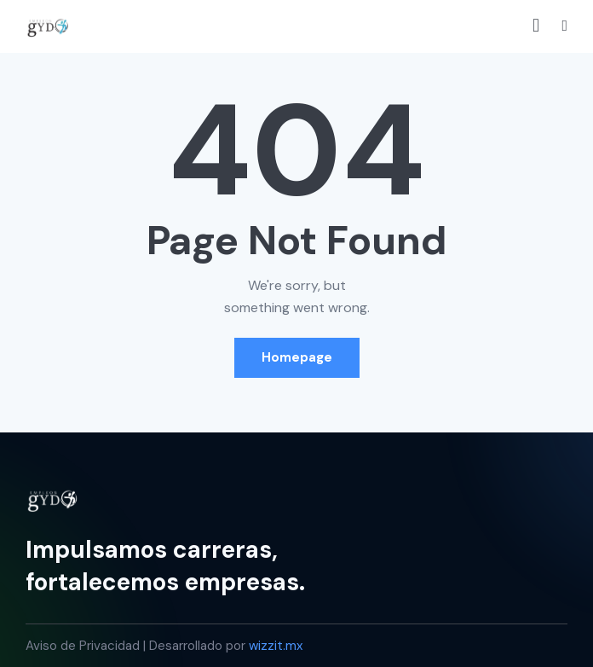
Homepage (297, 357)
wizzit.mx (275, 645)
